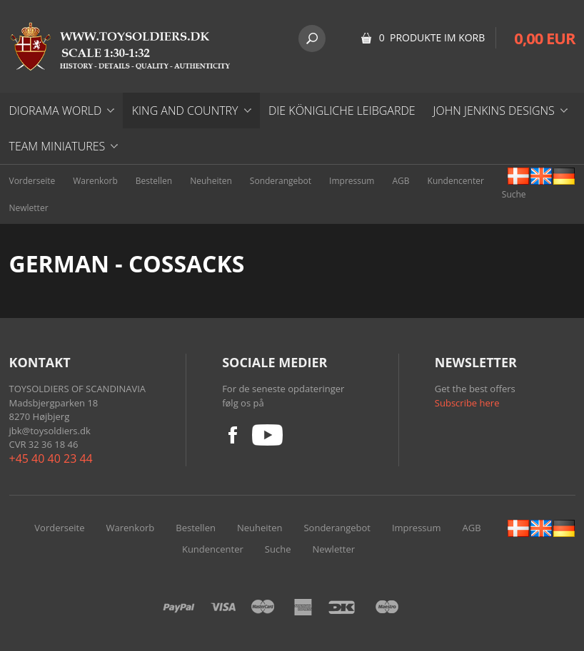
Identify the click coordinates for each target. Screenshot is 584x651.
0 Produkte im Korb (432, 37)
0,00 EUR (544, 37)
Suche (514, 194)
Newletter (29, 208)
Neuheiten (211, 181)
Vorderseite (32, 181)
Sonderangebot (280, 181)
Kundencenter (456, 181)
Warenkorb (95, 181)
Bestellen (154, 181)
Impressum (351, 181)
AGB (400, 181)
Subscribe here (467, 402)
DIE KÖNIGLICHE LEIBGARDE (342, 110)
